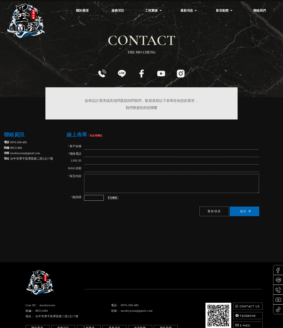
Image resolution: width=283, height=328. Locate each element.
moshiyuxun (47, 305)
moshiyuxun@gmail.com (137, 310)
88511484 (41, 310)
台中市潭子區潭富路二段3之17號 (56, 316)
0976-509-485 (130, 305)
